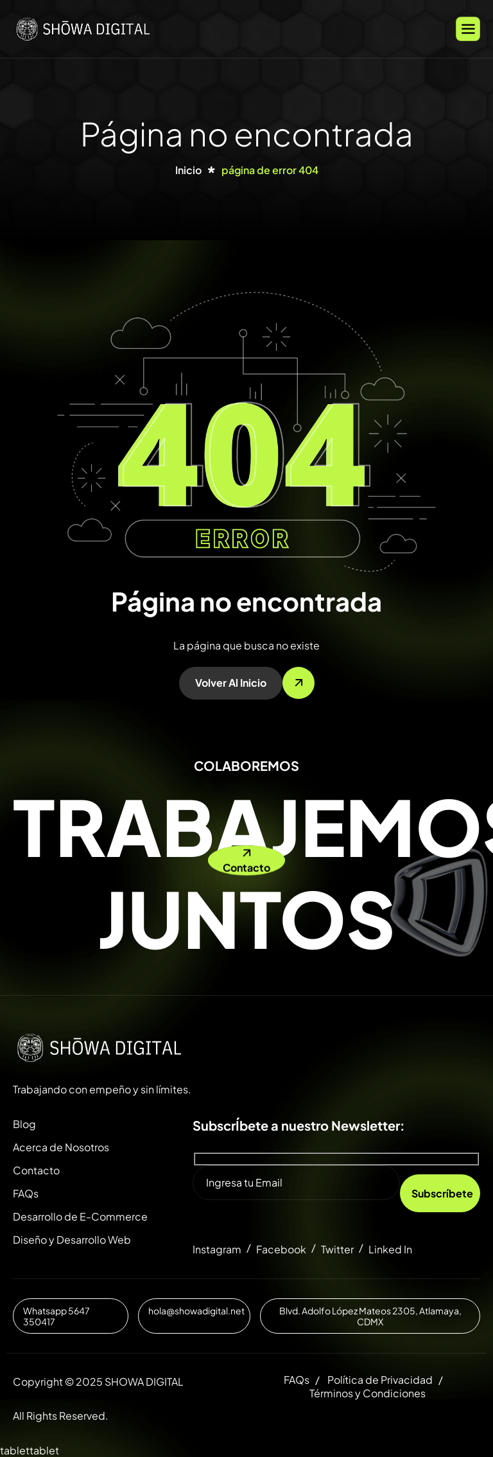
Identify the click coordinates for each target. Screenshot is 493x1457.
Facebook (281, 1249)
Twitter (337, 1249)
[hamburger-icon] (468, 29)
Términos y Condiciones (367, 1393)
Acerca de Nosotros (61, 1147)
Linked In (390, 1249)
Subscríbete (442, 1193)
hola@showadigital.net (196, 1310)
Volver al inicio (230, 682)
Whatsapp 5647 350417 (56, 1316)
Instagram (217, 1249)
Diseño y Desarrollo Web (72, 1239)
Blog (24, 1124)
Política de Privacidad (380, 1379)
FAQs (26, 1193)
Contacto (36, 1170)
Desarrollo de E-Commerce (80, 1216)
